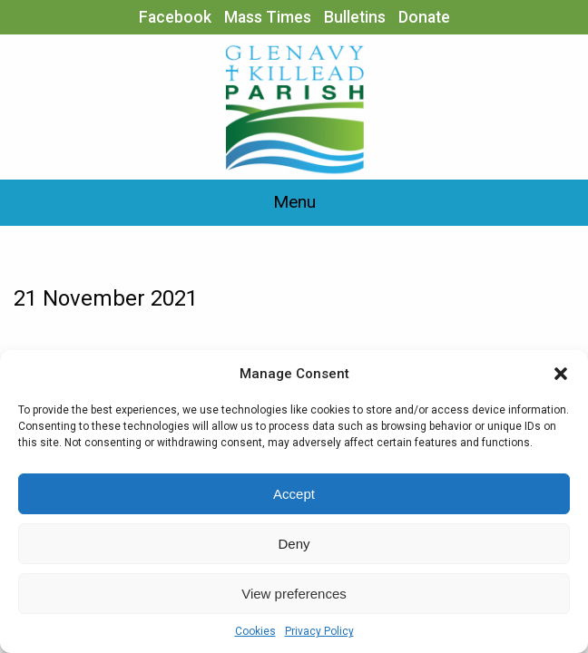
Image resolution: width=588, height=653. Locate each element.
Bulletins (355, 17)
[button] (561, 374)
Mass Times (267, 17)
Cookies (255, 631)
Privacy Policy (319, 631)
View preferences (294, 593)
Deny (293, 543)
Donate (424, 17)
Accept (294, 494)
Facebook (175, 17)
